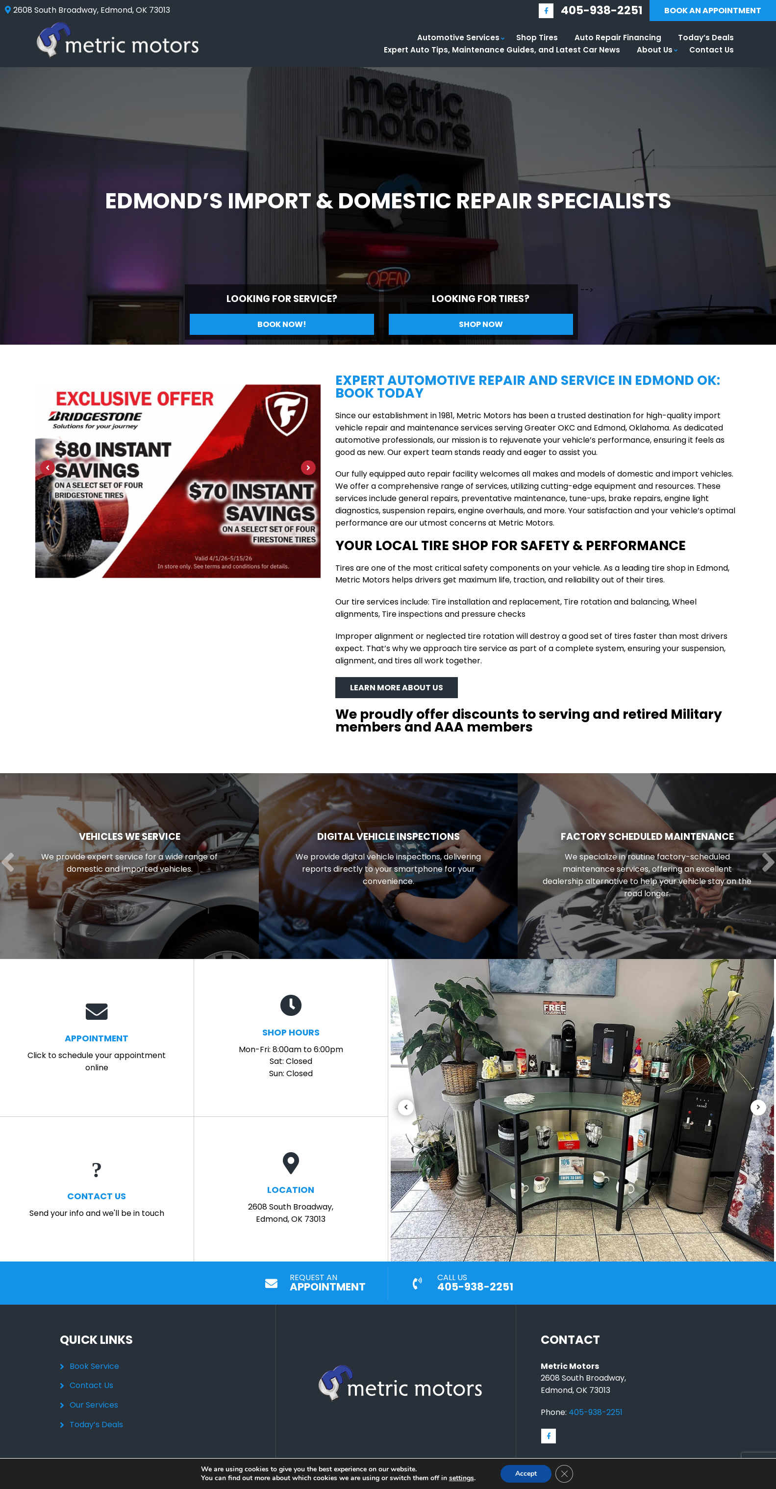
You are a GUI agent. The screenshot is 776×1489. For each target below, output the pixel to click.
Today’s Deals (706, 37)
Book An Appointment (712, 10)
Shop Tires (537, 37)
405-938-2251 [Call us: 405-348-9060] (602, 10)
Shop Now (481, 324)
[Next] (308, 467)
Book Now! (281, 324)
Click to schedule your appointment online (97, 1037)
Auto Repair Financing (618, 37)
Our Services (94, 1405)
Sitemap (470, 1484)
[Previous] (47, 467)
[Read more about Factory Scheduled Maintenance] (642, 866)
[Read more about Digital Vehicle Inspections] (384, 866)
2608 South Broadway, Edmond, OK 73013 (290, 1189)
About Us (655, 50)
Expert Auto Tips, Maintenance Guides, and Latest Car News (502, 50)
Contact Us (711, 50)
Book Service (94, 1366)
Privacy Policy (425, 1484)
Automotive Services (458, 37)
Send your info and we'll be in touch (96, 1188)
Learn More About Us (396, 687)
